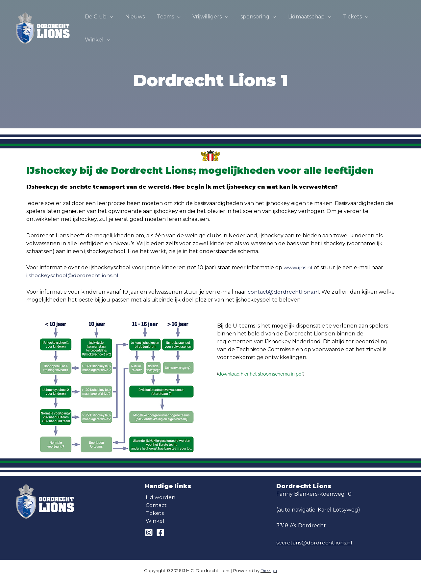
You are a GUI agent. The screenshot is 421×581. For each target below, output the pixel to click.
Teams (169, 22)
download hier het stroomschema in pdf (260, 374)
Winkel (386, 22)
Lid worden (159, 497)
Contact (155, 505)
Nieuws (141, 22)
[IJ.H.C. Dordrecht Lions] (42, 22)
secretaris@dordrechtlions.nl (314, 543)
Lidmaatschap (306, 22)
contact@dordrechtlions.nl (283, 292)
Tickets (350, 22)
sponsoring (256, 22)
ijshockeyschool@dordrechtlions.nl (72, 275)
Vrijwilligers (210, 22)
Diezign (268, 570)
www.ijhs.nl (298, 267)
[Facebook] (160, 532)
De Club (103, 22)
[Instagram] (149, 532)
